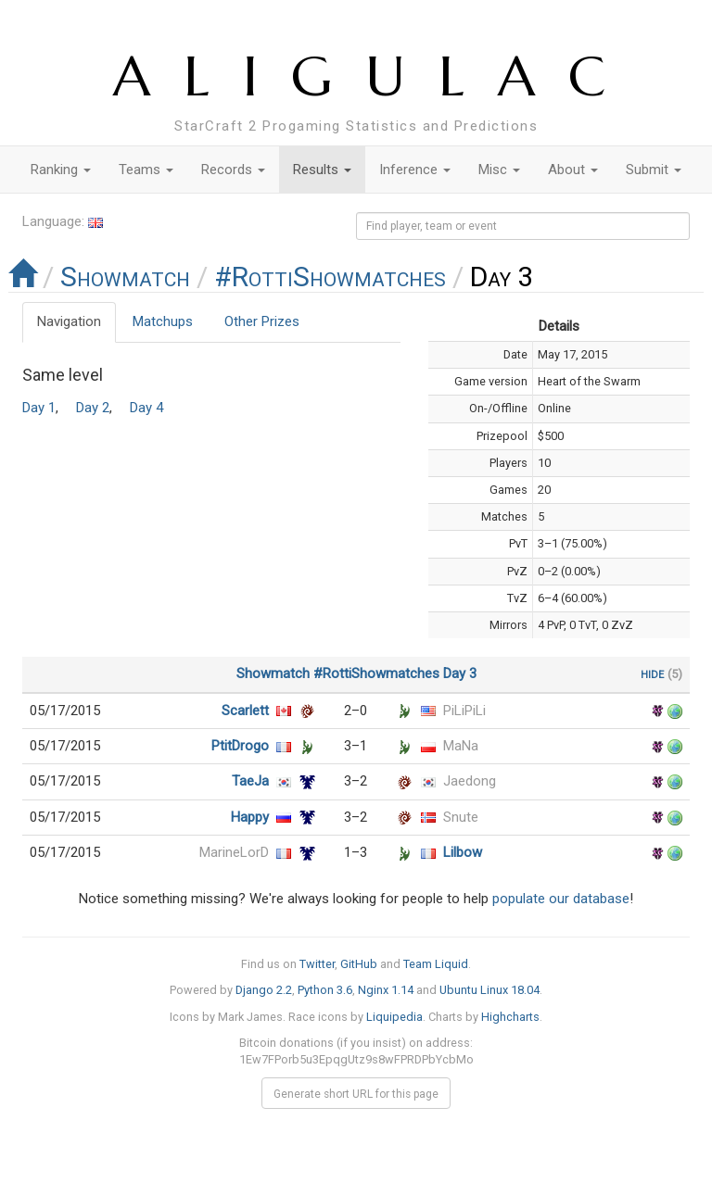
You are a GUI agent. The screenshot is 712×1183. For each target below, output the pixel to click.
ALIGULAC (376, 76)
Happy (250, 817)
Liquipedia (394, 1017)
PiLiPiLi (464, 710)
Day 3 (460, 673)
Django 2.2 (263, 990)
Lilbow (462, 852)
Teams (146, 169)
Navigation (69, 321)
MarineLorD (234, 852)
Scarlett (245, 710)
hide (652, 673)
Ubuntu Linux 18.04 (489, 990)
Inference (415, 169)
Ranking (61, 169)
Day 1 (39, 407)
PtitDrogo (240, 745)
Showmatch (125, 276)
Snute (460, 817)
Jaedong (469, 781)
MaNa (460, 745)
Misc (499, 169)
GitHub (358, 964)
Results (322, 169)
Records (233, 169)
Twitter (317, 964)
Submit (653, 169)
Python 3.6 (325, 990)
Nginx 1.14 (385, 990)
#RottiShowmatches (330, 276)
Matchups (163, 321)
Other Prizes (261, 321)
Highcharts (510, 1017)
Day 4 (146, 407)
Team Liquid (435, 964)
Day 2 (92, 407)
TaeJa (250, 781)
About (573, 169)
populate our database (560, 898)
